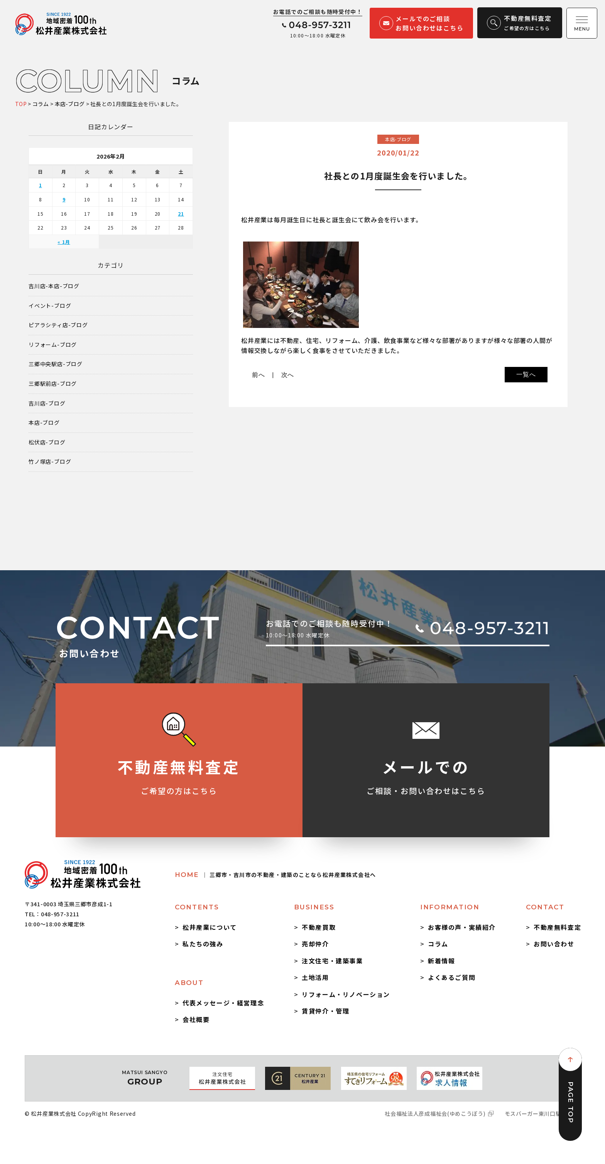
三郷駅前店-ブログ (53, 383)
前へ (258, 375)
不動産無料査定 (557, 927)
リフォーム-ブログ (53, 344)
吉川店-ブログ (47, 403)
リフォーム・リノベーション (346, 994)
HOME (275, 874)
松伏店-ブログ (47, 442)
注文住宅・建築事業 (332, 960)
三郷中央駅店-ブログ (56, 364)
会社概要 (196, 1019)
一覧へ (526, 374)
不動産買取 (319, 927)
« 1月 (63, 241)
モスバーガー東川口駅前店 (539, 1113)
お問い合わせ (554, 943)
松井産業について (210, 927)
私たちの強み (203, 943)
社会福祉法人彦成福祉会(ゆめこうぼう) (435, 1113)
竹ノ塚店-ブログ (50, 461)
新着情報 (441, 960)
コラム (438, 943)
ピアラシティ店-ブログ (58, 325)
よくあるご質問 (451, 977)
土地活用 (315, 977)
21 (181, 213)
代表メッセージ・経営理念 (223, 1002)
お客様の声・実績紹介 (462, 927)
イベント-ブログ (50, 305)
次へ (287, 375)
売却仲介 (315, 943)
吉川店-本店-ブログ (54, 286)
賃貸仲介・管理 (325, 1010)
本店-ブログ (44, 422)
